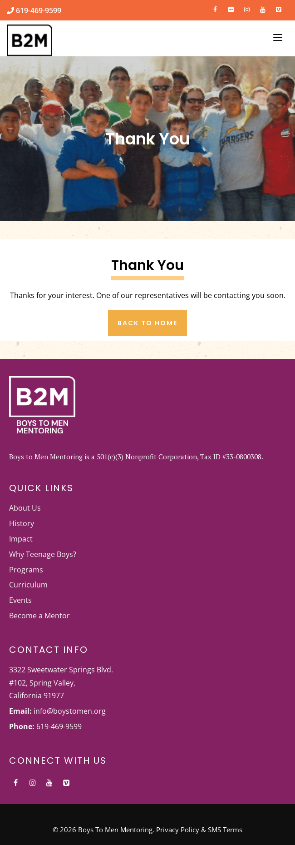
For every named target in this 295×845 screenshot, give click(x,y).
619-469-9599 (37, 10)
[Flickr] (231, 7)
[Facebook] (215, 7)
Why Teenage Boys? (42, 554)
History (21, 523)
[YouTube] (262, 7)
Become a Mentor (39, 616)
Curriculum (28, 585)
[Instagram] (247, 7)
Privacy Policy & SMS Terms (199, 829)
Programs (26, 570)
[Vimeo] (278, 7)
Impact (21, 539)
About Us (25, 508)
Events (20, 600)
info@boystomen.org (70, 711)
